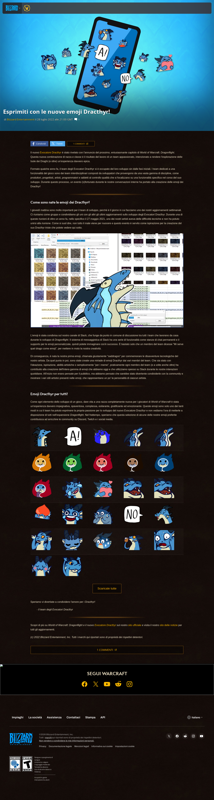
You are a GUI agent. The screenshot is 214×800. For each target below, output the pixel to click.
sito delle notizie (169, 625)
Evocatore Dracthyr (50, 152)
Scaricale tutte (107, 588)
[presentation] (12, 8)
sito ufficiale (134, 625)
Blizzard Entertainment (21, 119)
